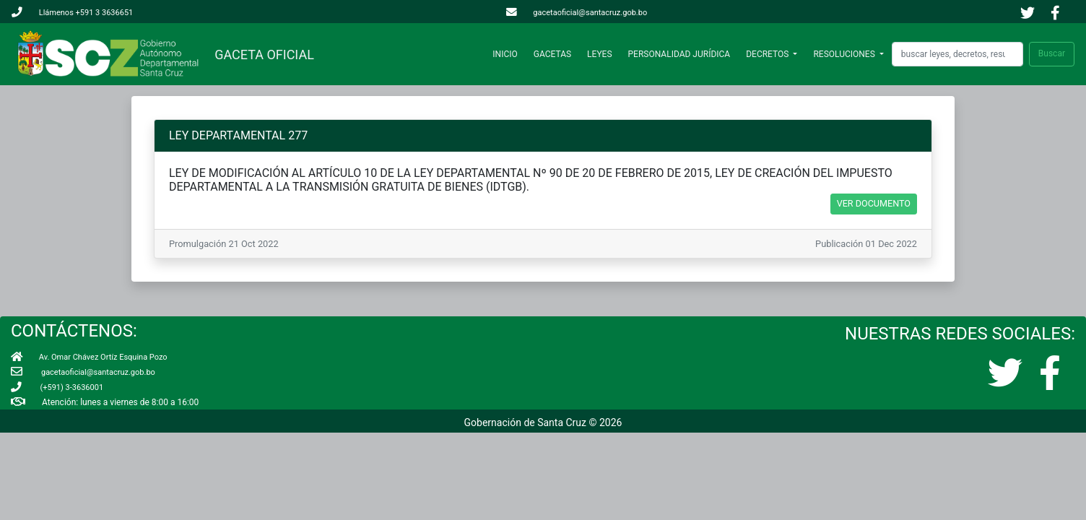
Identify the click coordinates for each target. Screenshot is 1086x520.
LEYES (599, 54)
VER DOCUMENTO (874, 203)
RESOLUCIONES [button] (845, 54)
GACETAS (552, 54)
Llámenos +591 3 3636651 (72, 12)
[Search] (957, 54)
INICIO (507, 53)
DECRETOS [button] (768, 54)
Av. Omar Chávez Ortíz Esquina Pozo (89, 357)
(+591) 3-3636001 (57, 387)
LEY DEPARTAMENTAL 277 (238, 135)
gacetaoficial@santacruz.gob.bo (577, 12)
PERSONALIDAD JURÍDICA (679, 54)
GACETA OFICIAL (261, 54)
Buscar (1051, 53)
